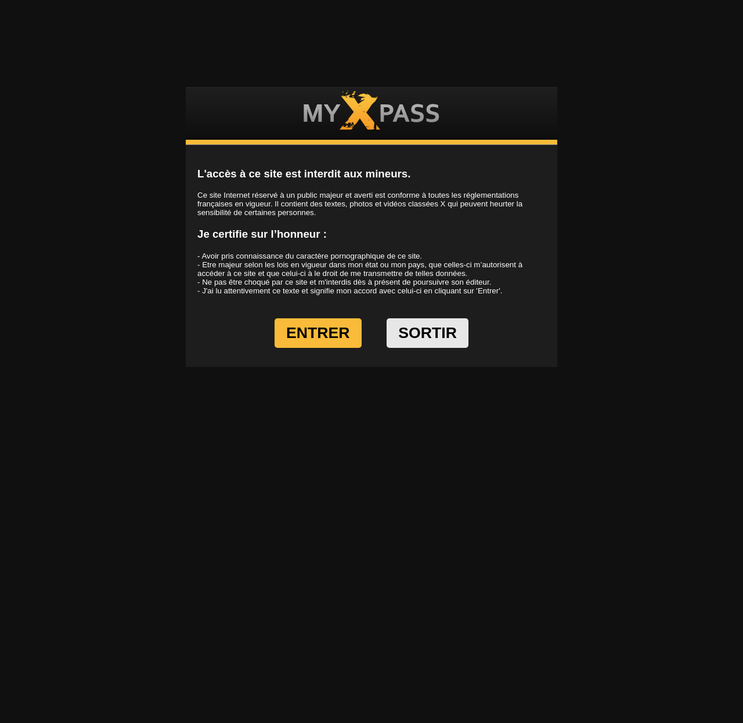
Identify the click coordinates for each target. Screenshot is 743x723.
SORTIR (427, 332)
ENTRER (318, 332)
